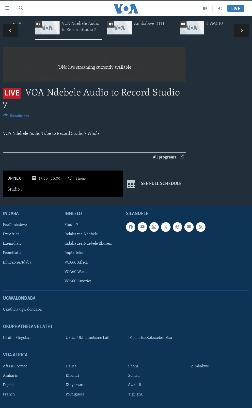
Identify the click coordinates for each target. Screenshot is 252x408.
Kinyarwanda (77, 385)
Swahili (134, 385)
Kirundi (72, 376)
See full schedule (154, 183)
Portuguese (75, 394)
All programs (168, 157)
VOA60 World (76, 272)
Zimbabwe (200, 366)
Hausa (71, 366)
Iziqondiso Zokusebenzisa (150, 338)
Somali (134, 376)
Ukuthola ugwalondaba (22, 310)
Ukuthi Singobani (18, 338)
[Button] (16, 117)
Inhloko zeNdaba (17, 262)
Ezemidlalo (12, 244)
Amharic (10, 376)
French (9, 394)
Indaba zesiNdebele (81, 234)
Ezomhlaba (12, 253)
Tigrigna (135, 394)
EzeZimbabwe (15, 225)
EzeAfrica (11, 234)
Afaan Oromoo (15, 366)
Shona (133, 366)
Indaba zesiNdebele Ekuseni (88, 244)
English (9, 385)
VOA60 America (78, 281)
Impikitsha (73, 253)
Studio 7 (71, 225)
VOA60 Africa (76, 262)
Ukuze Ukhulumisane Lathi (89, 338)
